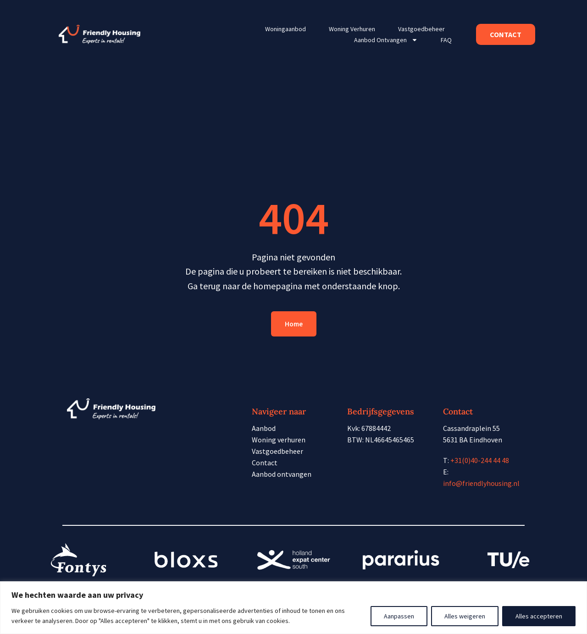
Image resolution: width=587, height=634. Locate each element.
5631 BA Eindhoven (472, 439)
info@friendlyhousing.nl (481, 483)
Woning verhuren (352, 29)
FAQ (446, 40)
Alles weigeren (464, 616)
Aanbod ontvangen (386, 39)
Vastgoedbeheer (421, 29)
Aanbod (264, 428)
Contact (264, 462)
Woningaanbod (285, 29)
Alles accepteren (538, 616)
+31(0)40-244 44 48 (479, 460)
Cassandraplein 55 (471, 428)
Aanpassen (399, 616)
